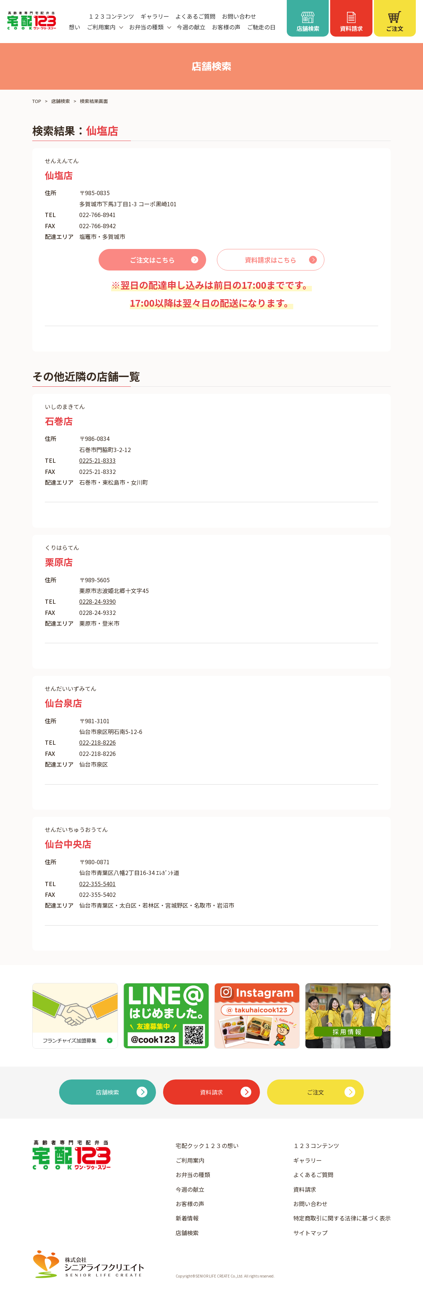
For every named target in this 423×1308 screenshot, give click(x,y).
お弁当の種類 (193, 1174)
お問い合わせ (239, 16)
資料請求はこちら (270, 259)
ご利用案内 (190, 1160)
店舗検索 (60, 101)
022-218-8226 (97, 742)
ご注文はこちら (152, 259)
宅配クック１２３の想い (207, 1145)
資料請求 (304, 1189)
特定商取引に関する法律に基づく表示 (342, 1218)
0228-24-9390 (97, 601)
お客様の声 (226, 27)
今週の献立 (191, 27)
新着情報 (187, 1218)
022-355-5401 (97, 883)
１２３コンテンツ (111, 16)
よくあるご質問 (195, 16)
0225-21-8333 (97, 460)
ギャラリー (155, 16)
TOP (36, 101)
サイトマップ (310, 1232)
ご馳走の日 (261, 27)
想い (74, 27)
